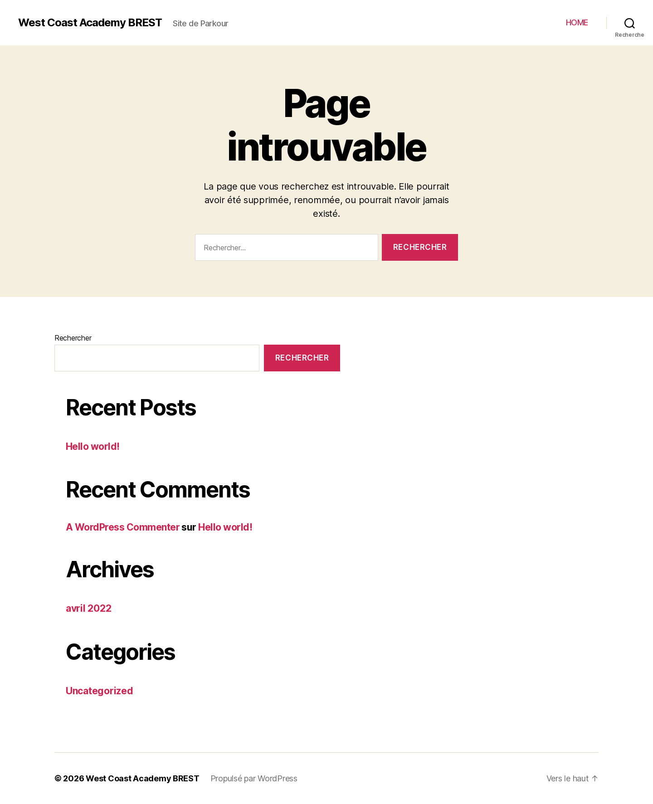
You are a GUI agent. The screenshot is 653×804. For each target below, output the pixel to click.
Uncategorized (99, 691)
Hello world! (93, 446)
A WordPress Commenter (123, 527)
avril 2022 (88, 608)
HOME (577, 22)
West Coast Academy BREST (90, 22)
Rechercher (72, 337)
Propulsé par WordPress (253, 778)
